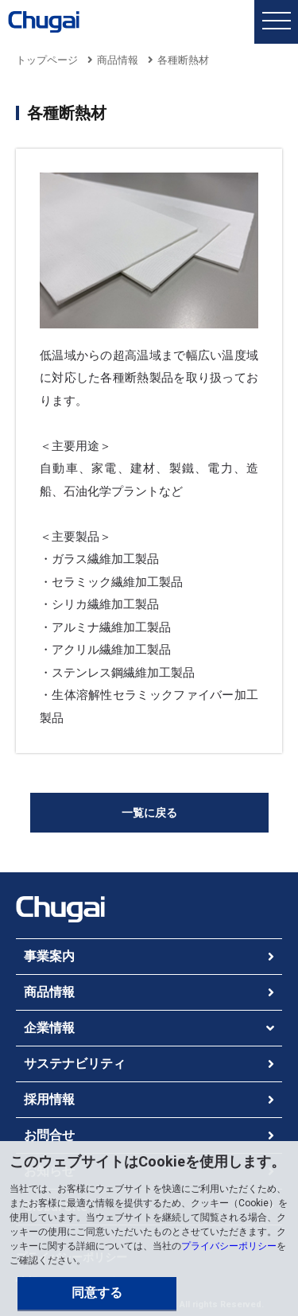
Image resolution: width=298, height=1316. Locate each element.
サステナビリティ (75, 1063)
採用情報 (49, 1099)
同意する (97, 1292)
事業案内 (49, 956)
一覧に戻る (149, 812)
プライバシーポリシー (229, 1246)
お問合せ (49, 1135)
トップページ (47, 60)
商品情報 (117, 60)
